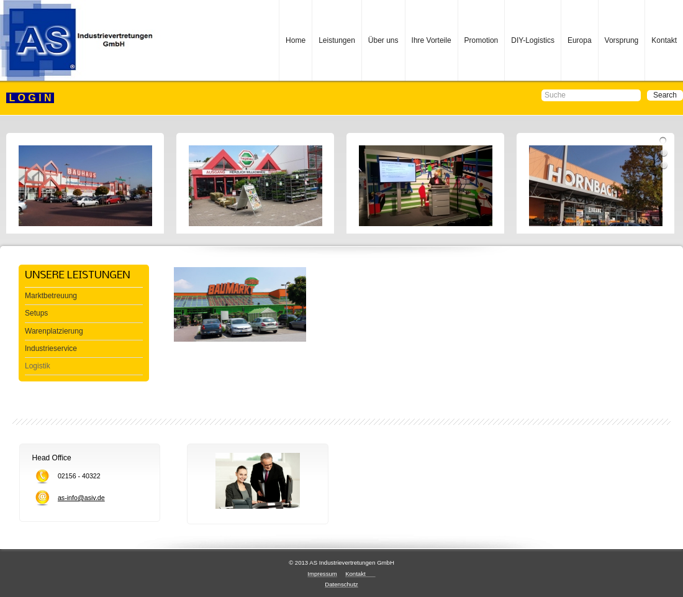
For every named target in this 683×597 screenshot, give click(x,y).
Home (295, 40)
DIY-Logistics (532, 40)
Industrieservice (51, 348)
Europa (580, 40)
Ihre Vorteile (431, 40)
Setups (36, 313)
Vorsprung (622, 40)
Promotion (481, 40)
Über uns (383, 40)
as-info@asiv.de (81, 497)
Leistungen (337, 40)
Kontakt (664, 40)
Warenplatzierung (54, 331)
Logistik (37, 366)
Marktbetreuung (51, 295)
